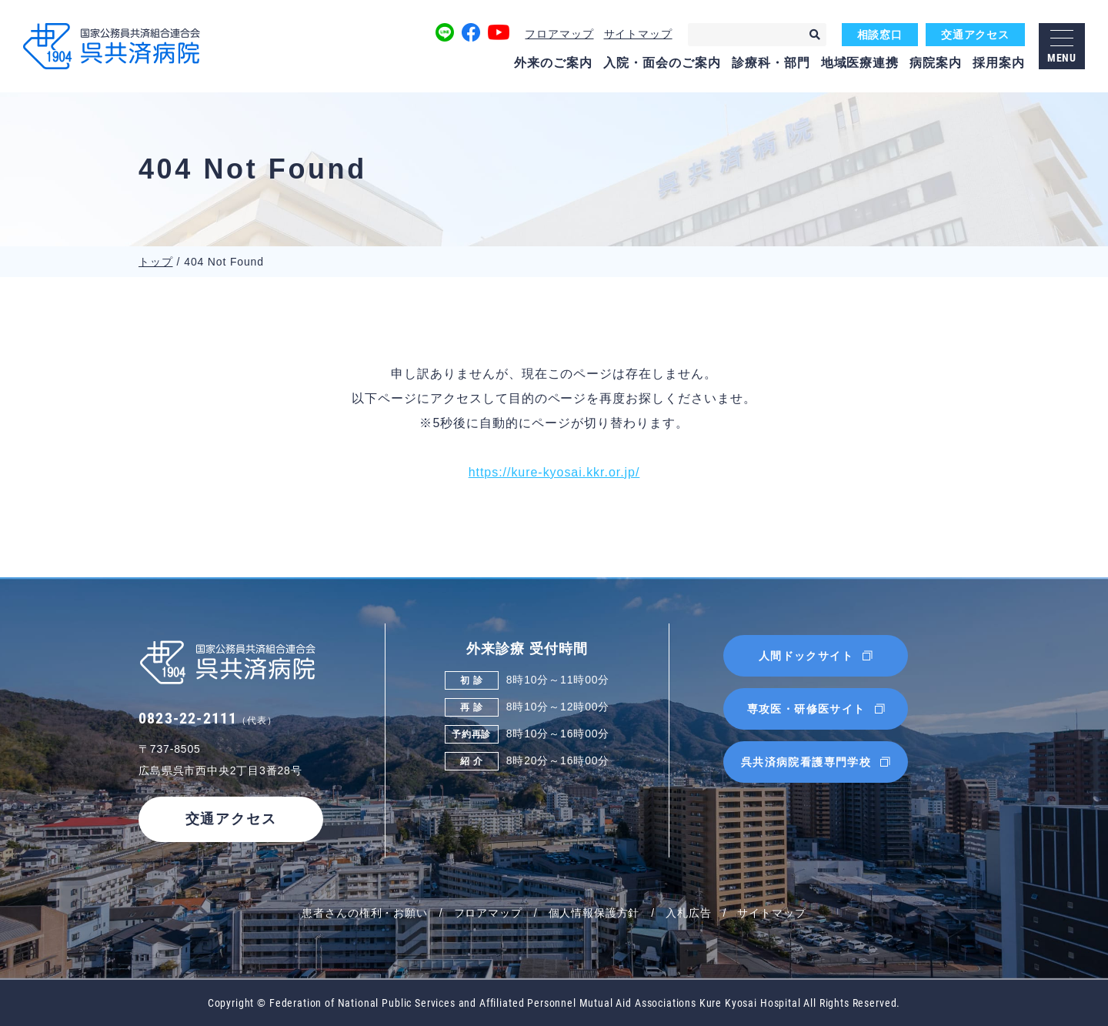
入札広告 (688, 913)
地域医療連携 (860, 62)
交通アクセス (975, 34)
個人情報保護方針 (594, 913)
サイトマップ (638, 34)
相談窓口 (880, 34)
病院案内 (935, 62)
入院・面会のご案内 (662, 62)
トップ (155, 262)
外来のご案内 (553, 62)
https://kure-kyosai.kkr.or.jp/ (554, 472)
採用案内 (999, 62)
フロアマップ (559, 34)
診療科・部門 (771, 62)
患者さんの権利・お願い (364, 913)
